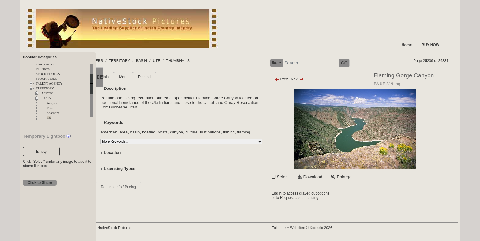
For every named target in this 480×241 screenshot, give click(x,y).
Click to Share (40, 183)
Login (291, 193)
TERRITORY (45, 88)
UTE (187, 61)
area (144, 132)
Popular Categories (40, 57)
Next (311, 79)
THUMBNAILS (208, 61)
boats (183, 132)
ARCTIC (47, 93)
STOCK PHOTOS (48, 73)
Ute (49, 117)
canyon (197, 132)
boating (169, 132)
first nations (230, 132)
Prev (295, 79)
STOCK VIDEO (46, 78)
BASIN (46, 98)
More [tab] (144, 77)
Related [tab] (164, 77)
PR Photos (43, 69)
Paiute (51, 108)
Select (297, 176)
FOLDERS (125, 61)
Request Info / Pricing (138, 187)
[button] (291, 63)
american (129, 132)
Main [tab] (125, 77)
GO (358, 62)
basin (155, 132)
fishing (249, 132)
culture (212, 132)
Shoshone (53, 113)
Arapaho (52, 103)
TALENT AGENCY (49, 83)
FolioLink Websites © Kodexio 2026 (316, 228)
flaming (264, 132)
